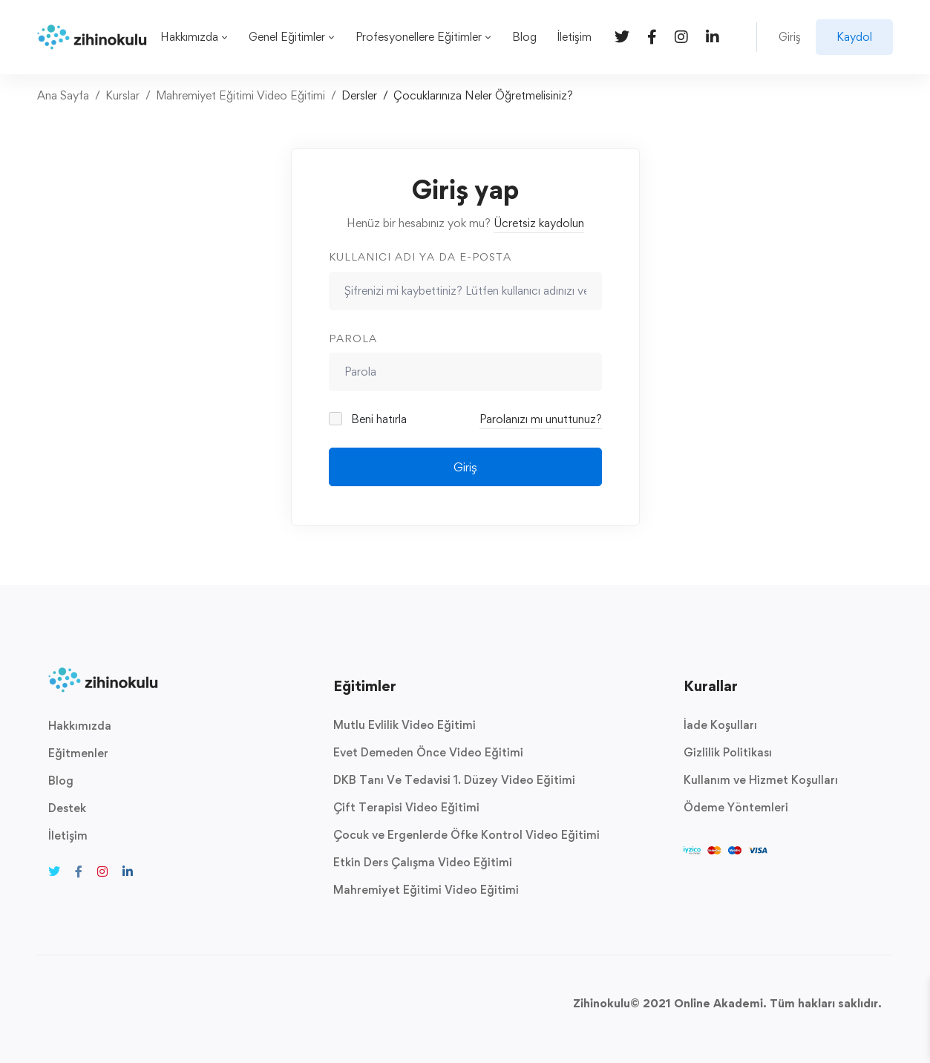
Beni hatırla (369, 419)
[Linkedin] (712, 36)
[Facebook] (652, 36)
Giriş (465, 466)
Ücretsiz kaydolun (539, 223)
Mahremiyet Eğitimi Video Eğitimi (240, 95)
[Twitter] (622, 36)
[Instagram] (681, 36)
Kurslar (122, 95)
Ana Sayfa (63, 95)
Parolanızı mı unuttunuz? (540, 419)
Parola (353, 338)
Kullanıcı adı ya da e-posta (420, 256)
